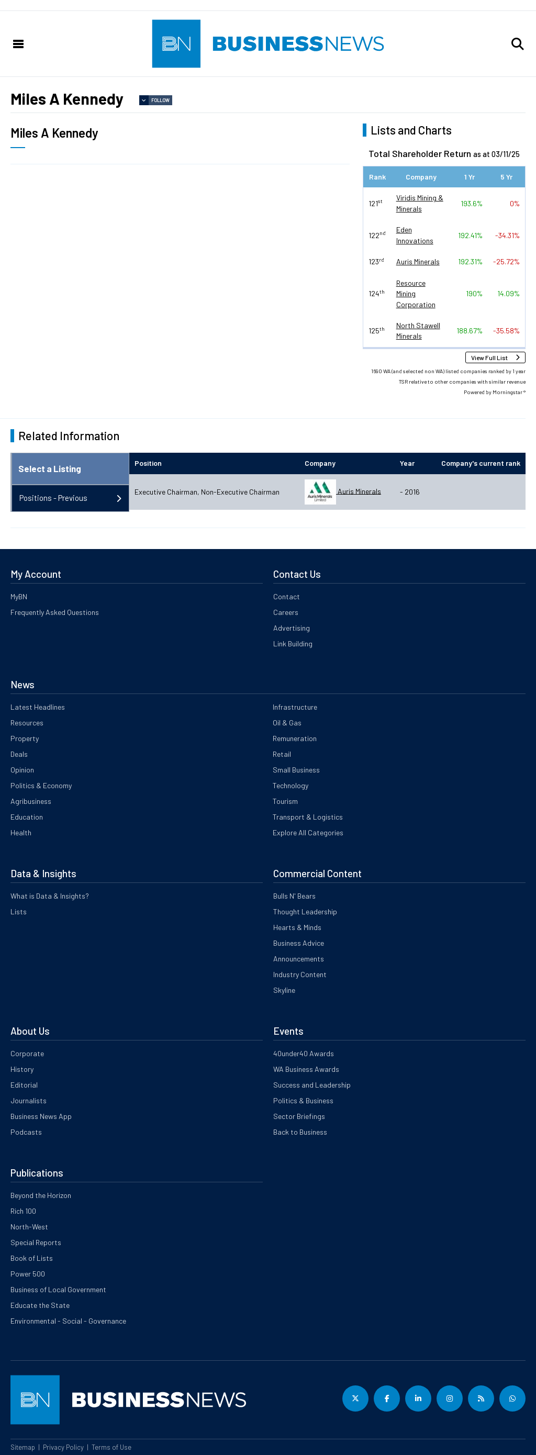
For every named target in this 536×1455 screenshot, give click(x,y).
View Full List (489, 357)
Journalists (28, 1100)
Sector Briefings (299, 1116)
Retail (282, 753)
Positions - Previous (53, 497)
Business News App (41, 1116)
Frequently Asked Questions (54, 612)
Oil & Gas (287, 722)
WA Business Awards (306, 1069)
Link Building (292, 643)
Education (26, 816)
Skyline (284, 990)
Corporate (27, 1053)
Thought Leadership (305, 911)
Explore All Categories (308, 832)
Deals (19, 753)
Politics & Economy (41, 785)
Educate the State (40, 1305)
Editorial (24, 1084)
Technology (290, 785)
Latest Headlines (37, 706)
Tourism (285, 801)
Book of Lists (31, 1257)
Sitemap (22, 1447)
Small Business (296, 769)
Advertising (291, 627)
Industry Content (300, 974)
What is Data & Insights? (49, 895)
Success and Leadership (312, 1084)
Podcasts (26, 1131)
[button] (518, 44)
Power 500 (27, 1273)
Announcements (298, 958)
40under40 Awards (303, 1053)
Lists (18, 911)
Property (24, 738)
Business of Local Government (58, 1289)
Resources (26, 722)
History (22, 1069)
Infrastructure (295, 706)
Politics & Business (303, 1100)
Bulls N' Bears (294, 895)
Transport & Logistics (308, 816)
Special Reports (35, 1242)
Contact (286, 596)
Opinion (22, 769)
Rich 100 (23, 1210)
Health (20, 832)
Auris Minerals (418, 261)
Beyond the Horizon (40, 1195)
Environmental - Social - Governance (68, 1320)
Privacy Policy (63, 1447)
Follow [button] (160, 100)
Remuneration (295, 738)
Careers (285, 612)
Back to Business (300, 1131)
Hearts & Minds (297, 927)
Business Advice (298, 942)
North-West (29, 1226)
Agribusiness (30, 801)
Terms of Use (111, 1447)
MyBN (18, 596)
